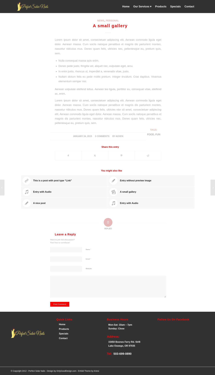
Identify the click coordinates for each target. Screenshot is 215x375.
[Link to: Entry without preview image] (151, 180)
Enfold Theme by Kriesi (88, 371)
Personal (112, 20)
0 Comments (102, 136)
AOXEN (119, 136)
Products (64, 329)
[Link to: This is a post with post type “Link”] (64, 180)
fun (157, 134)
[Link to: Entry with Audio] (64, 192)
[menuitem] (125, 6)
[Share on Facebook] (68, 155)
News (100, 20)
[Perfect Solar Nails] (32, 6)
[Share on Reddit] (148, 155)
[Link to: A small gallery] (151, 192)
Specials (63, 333)
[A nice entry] (2, 188)
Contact (63, 338)
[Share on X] (95, 155)
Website (89, 268)
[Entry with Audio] (213, 188)
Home (61, 324)
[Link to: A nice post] (64, 203)
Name (88, 249)
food (150, 134)
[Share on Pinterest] (121, 155)
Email (88, 259)
